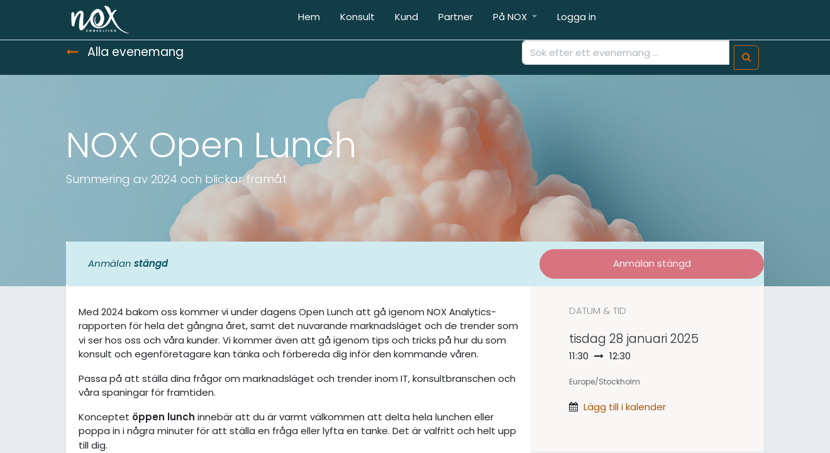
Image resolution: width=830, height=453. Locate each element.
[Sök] (746, 57)
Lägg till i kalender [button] (625, 406)
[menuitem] (309, 20)
